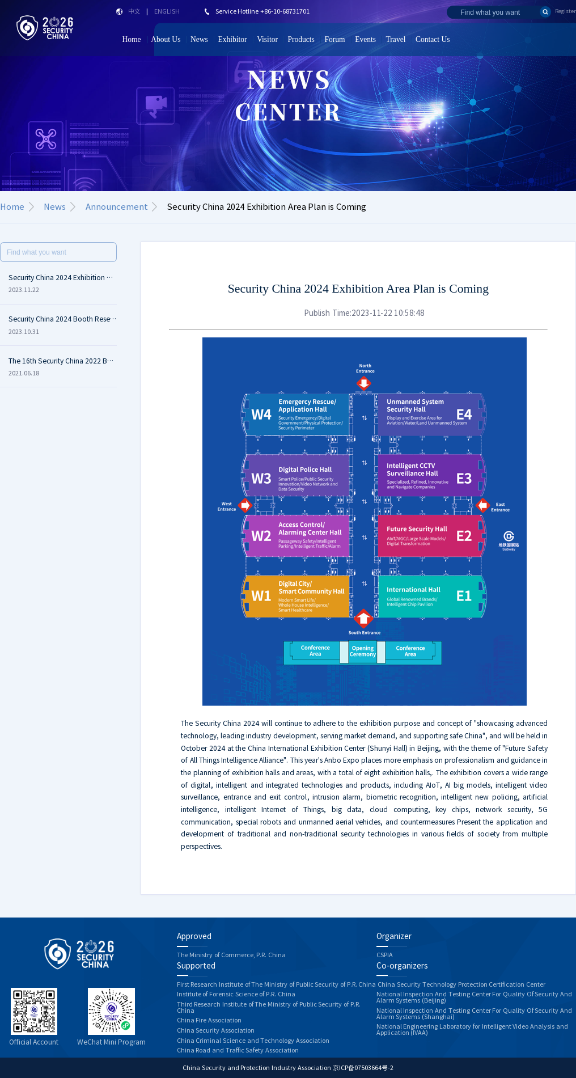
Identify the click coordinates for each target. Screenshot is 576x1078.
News (199, 39)
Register (565, 11)
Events (365, 39)
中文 (134, 11)
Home (131, 39)
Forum (334, 39)
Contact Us (433, 39)
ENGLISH (167, 11)
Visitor (267, 39)
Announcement (117, 206)
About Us (165, 39)
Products (301, 39)
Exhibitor (232, 39)
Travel (396, 39)
